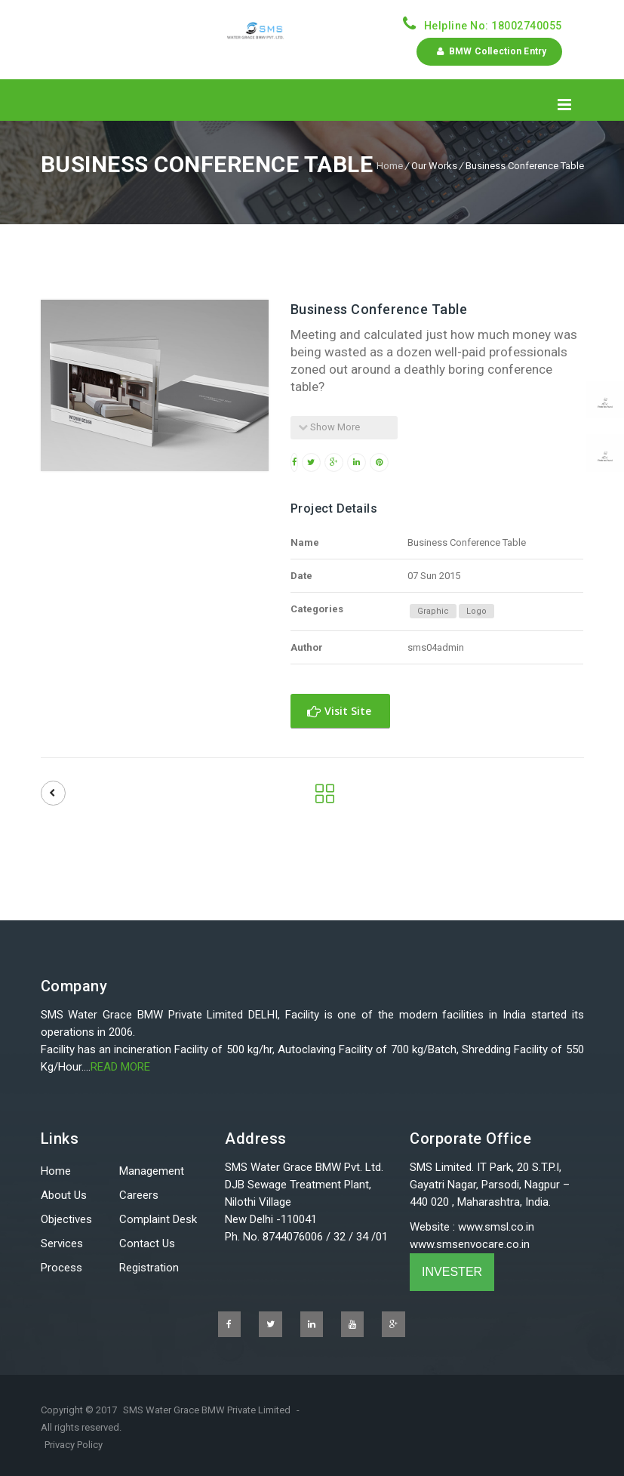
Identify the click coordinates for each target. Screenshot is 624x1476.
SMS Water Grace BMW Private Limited (206, 1410)
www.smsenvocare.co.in (470, 1244)
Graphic (433, 611)
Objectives (66, 1219)
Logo (476, 611)
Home (390, 165)
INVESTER (452, 1271)
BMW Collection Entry (489, 51)
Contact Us (147, 1243)
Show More (329, 427)
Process (61, 1267)
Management (151, 1171)
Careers (138, 1195)
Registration (149, 1267)
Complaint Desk (158, 1219)
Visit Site (339, 711)
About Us (64, 1195)
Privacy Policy (74, 1444)
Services (62, 1243)
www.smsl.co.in (496, 1227)
